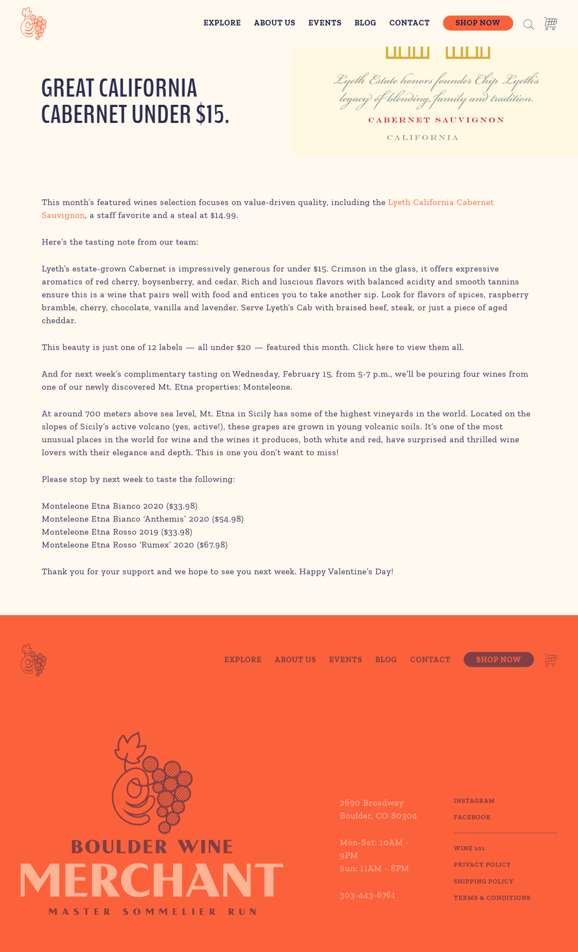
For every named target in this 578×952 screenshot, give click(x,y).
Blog (366, 23)
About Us (274, 23)
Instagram (474, 810)
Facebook (472, 827)
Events (325, 23)
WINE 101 (469, 858)
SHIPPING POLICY (484, 891)
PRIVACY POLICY (482, 875)
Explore (222, 23)
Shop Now (477, 23)
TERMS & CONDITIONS (492, 908)
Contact (410, 23)
